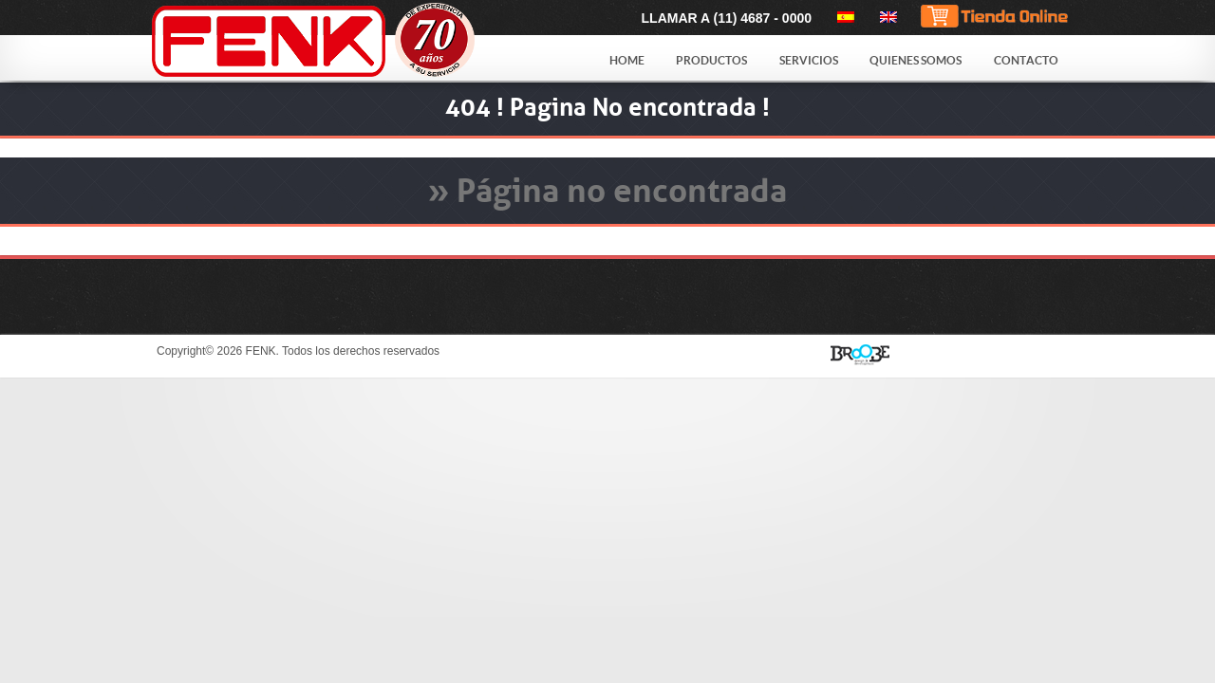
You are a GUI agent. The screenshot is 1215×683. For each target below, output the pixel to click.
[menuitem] (842, 17)
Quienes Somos (915, 60)
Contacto (1026, 60)
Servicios (808, 60)
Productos (711, 60)
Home (627, 60)
